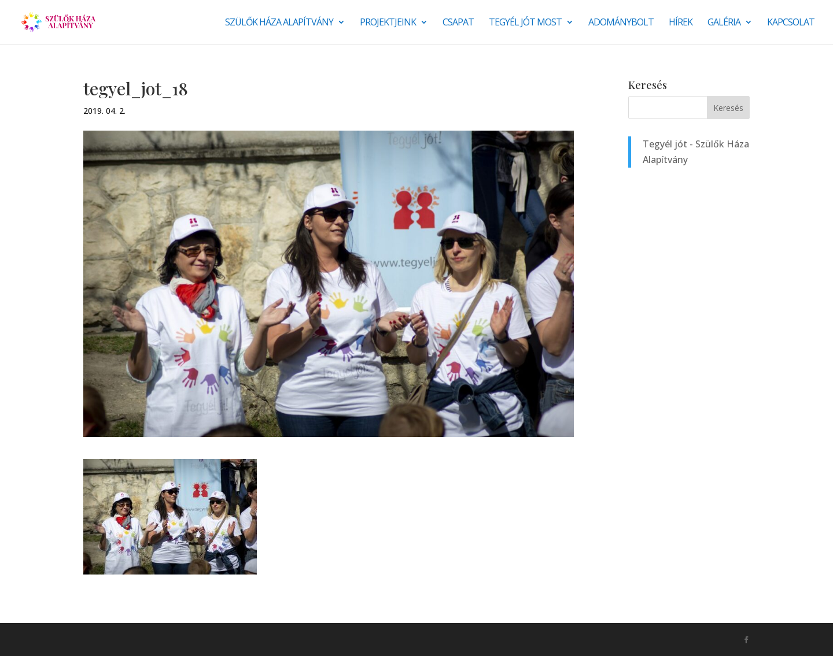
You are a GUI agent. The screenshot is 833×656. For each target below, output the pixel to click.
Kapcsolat (790, 23)
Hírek (680, 23)
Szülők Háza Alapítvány (279, 23)
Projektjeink (388, 23)
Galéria (723, 23)
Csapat (458, 23)
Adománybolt (621, 23)
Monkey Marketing (145, 639)
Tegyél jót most (525, 23)
